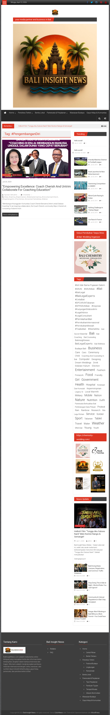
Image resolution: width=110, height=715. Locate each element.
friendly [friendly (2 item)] (98, 375)
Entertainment (80, 526)
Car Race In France (95, 219)
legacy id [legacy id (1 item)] (79, 392)
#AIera (6, 197)
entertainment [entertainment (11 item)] (85, 370)
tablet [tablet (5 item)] (98, 418)
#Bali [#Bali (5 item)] (99, 288)
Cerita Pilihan (28, 175)
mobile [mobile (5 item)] (88, 395)
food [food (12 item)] (89, 375)
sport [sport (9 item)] (78, 418)
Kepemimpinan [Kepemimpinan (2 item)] (94, 388)
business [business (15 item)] (95, 348)
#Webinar (45, 199)
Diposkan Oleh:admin (11, 195)
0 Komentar (25, 195)
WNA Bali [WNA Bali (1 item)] (78, 428)
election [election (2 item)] (96, 366)
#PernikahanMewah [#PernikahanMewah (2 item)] (84, 326)
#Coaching (12, 197)
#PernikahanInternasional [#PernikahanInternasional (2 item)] (87, 322)
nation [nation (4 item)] (98, 395)
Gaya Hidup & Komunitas (97, 113)
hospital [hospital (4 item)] (90, 384)
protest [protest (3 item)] (101, 406)
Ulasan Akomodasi (93, 693)
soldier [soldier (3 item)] (100, 414)
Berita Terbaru (17, 175)
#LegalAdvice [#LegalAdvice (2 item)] (81, 312)
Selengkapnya (80, 559)
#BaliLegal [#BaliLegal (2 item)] (80, 292)
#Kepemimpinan (21, 197)
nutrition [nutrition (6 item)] (92, 400)
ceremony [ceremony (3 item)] (93, 352)
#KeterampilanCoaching (34, 197)
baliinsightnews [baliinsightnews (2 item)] (82, 340)
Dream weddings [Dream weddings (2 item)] (83, 362)
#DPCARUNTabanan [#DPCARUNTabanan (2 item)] (84, 303)
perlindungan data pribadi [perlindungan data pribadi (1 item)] (85, 407)
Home (11, 113)
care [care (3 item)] (77, 352)
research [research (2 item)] (95, 410)
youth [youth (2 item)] (96, 428)
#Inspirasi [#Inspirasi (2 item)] (96, 306)
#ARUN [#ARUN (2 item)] (78, 289)
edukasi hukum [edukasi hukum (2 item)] (82, 366)
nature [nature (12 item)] (80, 400)
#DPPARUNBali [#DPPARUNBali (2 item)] (82, 306)
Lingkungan (90, 667)
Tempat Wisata (91, 689)
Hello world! (78, 141)
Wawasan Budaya (77, 113)
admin (90, 541)
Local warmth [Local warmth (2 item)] (92, 391)
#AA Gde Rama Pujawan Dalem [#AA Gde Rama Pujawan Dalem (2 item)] (90, 285)
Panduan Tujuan (92, 686)
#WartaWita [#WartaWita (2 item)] (93, 329)
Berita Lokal (40, 113)
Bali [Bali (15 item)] (91, 333)
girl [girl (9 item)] (77, 379)
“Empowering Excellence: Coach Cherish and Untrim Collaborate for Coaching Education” (36, 188)
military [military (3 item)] (78, 395)
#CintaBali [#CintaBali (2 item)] (80, 299)
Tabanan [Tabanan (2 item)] (88, 418)
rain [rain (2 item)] (77, 410)
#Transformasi (19, 199)
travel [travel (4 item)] (78, 423)
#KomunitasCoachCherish (50, 197)
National (54, 175)
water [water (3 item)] (87, 423)
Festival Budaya (92, 663)
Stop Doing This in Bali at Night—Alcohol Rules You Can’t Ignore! (97, 585)
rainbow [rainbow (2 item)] (85, 410)
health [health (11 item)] (79, 384)
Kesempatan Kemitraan (42, 175)
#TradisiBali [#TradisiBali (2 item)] (80, 329)
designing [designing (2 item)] (96, 359)
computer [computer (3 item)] (84, 359)
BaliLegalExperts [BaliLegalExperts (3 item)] (83, 343)
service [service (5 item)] (90, 414)
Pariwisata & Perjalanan (56, 113)
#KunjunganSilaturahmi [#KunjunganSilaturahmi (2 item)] (86, 309)
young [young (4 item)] (87, 427)
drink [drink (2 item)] (95, 362)
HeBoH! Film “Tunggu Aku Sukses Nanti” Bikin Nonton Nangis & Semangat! (45, 126)
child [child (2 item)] (77, 356)
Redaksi (53, 649)
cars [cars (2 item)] (84, 352)
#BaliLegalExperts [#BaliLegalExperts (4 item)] (85, 295)
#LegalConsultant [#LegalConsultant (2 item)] (83, 316)
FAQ (51, 652)
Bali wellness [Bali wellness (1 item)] (99, 344)
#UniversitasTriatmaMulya (33, 199)
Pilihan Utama (64, 175)
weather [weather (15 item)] (98, 423)
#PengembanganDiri (8, 199)
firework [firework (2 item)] (79, 375)
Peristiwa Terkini (24, 113)
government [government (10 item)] (89, 379)
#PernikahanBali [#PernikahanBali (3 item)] (83, 319)
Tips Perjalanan (91, 682)
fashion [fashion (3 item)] (101, 370)
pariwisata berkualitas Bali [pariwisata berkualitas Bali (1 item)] (85, 404)
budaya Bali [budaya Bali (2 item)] (80, 348)
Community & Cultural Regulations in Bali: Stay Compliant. (97, 599)
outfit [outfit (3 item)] (102, 400)
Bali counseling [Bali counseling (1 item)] (90, 337)
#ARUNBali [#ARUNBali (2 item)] (89, 289)
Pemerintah (90, 671)
